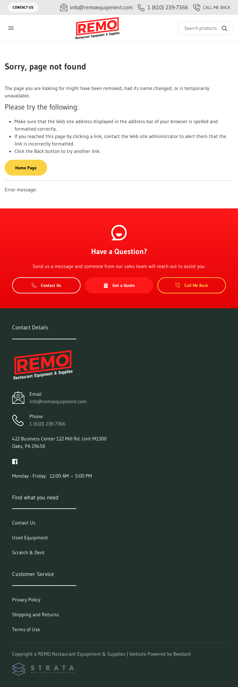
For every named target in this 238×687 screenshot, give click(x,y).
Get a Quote (119, 285)
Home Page (26, 168)
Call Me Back (211, 7)
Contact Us (23, 7)
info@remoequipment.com (58, 401)
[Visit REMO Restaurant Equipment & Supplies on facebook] (15, 461)
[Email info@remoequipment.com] (96, 7)
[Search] (205, 28)
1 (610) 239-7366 (47, 424)
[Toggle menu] (11, 28)
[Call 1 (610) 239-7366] (163, 7)
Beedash (182, 654)
